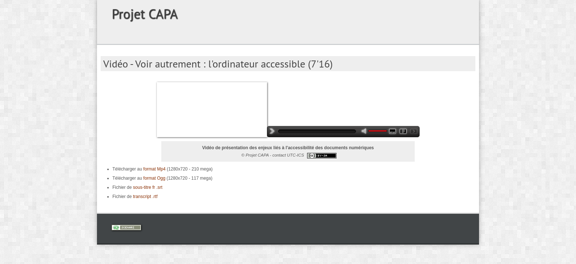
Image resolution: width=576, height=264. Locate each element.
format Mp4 (154, 169)
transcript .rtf (145, 196)
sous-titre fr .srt (147, 187)
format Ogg (153, 178)
